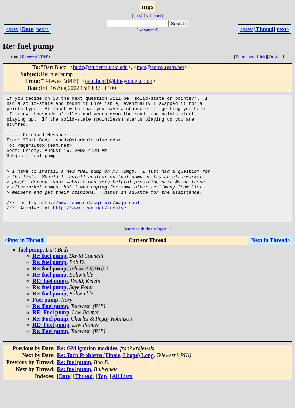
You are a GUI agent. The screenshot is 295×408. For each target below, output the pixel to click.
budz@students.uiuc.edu (100, 67)
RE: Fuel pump (50, 337)
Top (137, 15)
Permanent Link (251, 56)
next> (42, 29)
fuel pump (30, 275)
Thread (264, 29)
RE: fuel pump (50, 306)
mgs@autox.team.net (160, 67)
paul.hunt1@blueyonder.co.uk (118, 81)
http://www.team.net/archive (89, 231)
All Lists (153, 15)
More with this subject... (147, 253)
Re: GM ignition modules (87, 373)
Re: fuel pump (49, 281)
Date (27, 29)
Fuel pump (45, 325)
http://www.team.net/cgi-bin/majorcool (89, 224)
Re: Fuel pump (50, 331)
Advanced (147, 29)
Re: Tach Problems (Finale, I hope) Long (105, 380)
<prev (12, 29)
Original (276, 56)
